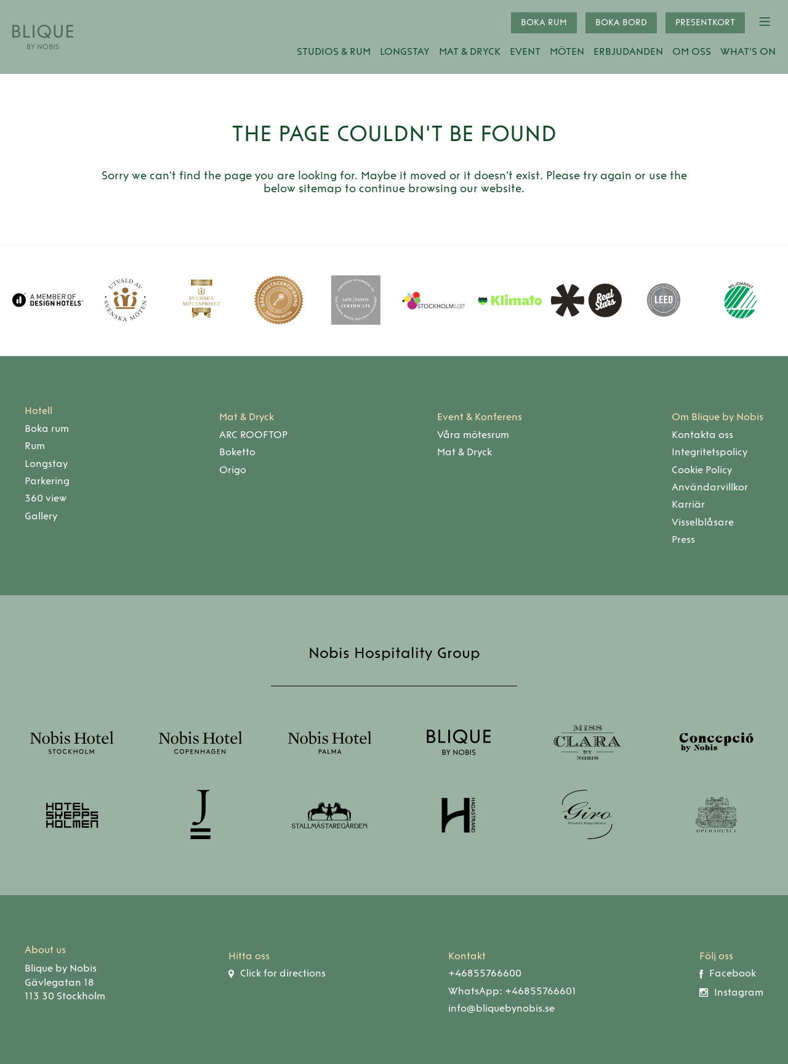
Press (683, 539)
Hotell (38, 410)
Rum (35, 446)
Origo (232, 470)
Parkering (47, 481)
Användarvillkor (710, 487)
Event (525, 51)
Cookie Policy (702, 470)
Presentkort (705, 22)
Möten (567, 51)
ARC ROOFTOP (253, 435)
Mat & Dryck (470, 51)
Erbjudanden (628, 51)
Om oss (691, 51)
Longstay (405, 51)
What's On (748, 51)
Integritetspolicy (709, 452)
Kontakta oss (702, 435)
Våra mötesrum (473, 435)
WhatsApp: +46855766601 (512, 991)
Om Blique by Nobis (717, 417)
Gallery (41, 516)
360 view (45, 498)
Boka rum (544, 22)
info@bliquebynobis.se (501, 1008)
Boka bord (621, 22)
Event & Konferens (479, 417)
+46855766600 (484, 973)
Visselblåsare (703, 522)
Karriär (688, 504)
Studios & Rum (334, 51)
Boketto (237, 452)
